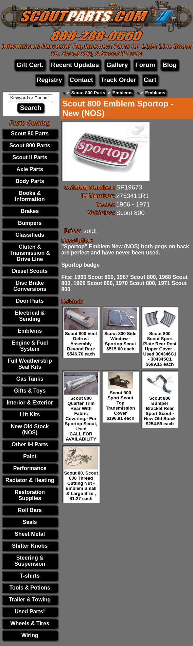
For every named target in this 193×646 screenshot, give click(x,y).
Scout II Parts (30, 157)
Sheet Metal (30, 534)
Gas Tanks (29, 379)
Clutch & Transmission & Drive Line (30, 253)
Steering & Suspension (29, 561)
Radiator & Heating (29, 480)
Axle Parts (30, 169)
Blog (169, 64)
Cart (150, 79)
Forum (145, 64)
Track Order (118, 79)
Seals (30, 522)
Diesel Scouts (30, 271)
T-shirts (30, 576)
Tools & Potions (29, 588)
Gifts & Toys (30, 391)
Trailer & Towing (30, 599)
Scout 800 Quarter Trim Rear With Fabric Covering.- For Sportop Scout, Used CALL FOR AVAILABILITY (81, 419)
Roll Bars (30, 510)
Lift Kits (30, 414)
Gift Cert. (29, 64)
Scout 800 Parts (30, 145)
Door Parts (30, 301)
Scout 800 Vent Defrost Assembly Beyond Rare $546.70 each (81, 344)
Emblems (30, 331)
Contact (81, 79)
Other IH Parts (30, 444)
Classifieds (29, 235)
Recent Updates (75, 64)
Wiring (29, 635)
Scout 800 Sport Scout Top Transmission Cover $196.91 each (120, 405)
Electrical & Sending (30, 316)
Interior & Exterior (30, 402)
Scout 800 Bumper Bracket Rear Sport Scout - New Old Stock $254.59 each (160, 411)
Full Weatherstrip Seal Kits (29, 364)
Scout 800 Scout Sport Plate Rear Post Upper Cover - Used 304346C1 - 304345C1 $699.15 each (159, 349)
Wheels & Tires (29, 623)
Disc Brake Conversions (29, 286)
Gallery (117, 64)
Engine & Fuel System (30, 346)
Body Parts (29, 181)
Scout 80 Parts (30, 133)
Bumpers (29, 223)
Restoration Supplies (30, 495)
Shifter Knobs (30, 546)
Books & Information (30, 196)
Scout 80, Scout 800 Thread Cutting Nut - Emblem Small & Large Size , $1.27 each (81, 485)
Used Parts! (30, 611)
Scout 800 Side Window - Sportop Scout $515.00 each (120, 341)
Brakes (30, 211)
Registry (49, 79)
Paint (29, 456)
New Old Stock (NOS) (30, 429)
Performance (30, 468)
